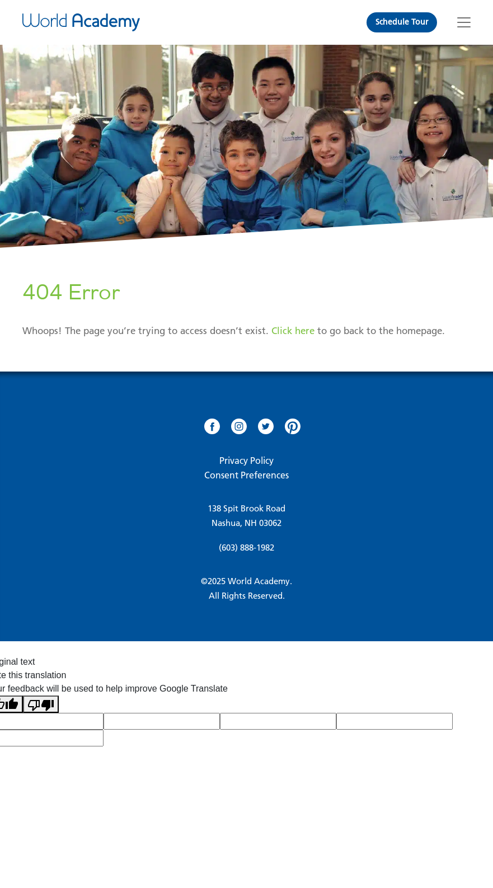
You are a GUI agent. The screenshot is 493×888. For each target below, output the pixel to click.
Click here (292, 330)
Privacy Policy (246, 460)
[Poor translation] (41, 704)
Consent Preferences (246, 475)
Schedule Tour (401, 22)
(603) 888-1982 (246, 547)
